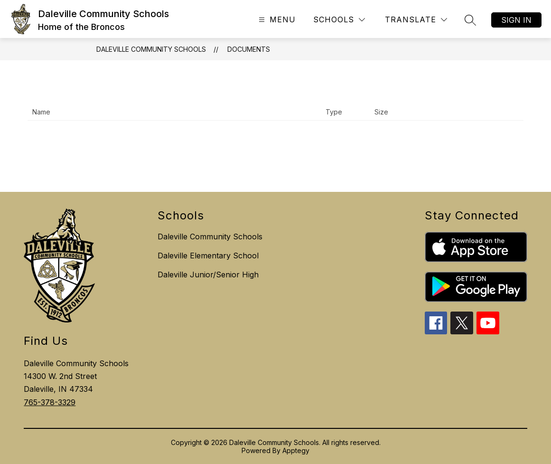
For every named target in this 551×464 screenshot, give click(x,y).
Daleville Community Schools (151, 49)
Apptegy (295, 450)
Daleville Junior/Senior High (208, 274)
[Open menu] (276, 20)
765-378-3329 (49, 402)
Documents (248, 49)
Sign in (516, 20)
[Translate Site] (416, 20)
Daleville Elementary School (208, 255)
